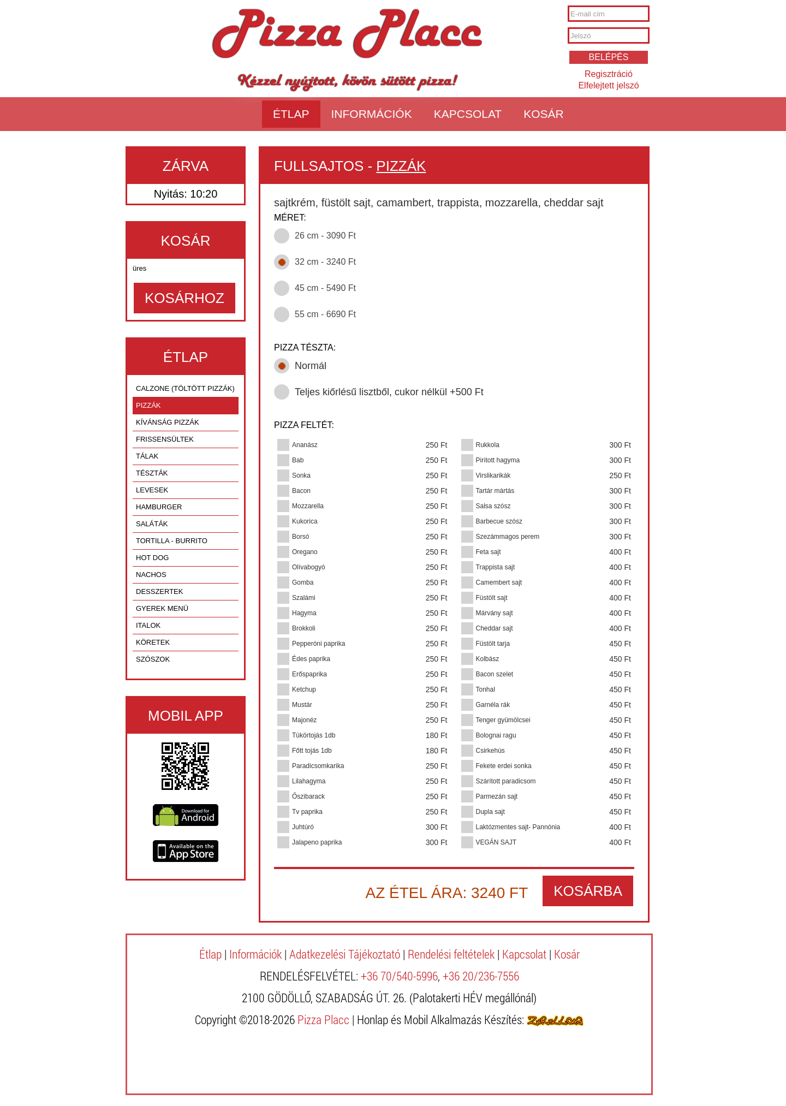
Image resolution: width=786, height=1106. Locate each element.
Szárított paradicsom (506, 781)
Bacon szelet (495, 674)
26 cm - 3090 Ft (325, 235)
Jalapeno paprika (317, 842)
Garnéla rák (493, 705)
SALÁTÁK (152, 524)
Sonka (301, 475)
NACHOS (151, 574)
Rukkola (487, 445)
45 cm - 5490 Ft (325, 288)
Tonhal (485, 689)
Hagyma (304, 613)
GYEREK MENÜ (162, 608)
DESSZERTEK (159, 591)
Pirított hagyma (498, 460)
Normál (310, 365)
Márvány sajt (494, 613)
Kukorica (305, 521)
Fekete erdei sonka (504, 766)
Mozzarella (308, 506)
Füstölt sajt (492, 598)
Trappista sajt (495, 567)
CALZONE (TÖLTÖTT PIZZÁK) (185, 388)
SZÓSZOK (153, 659)
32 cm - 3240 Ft (325, 261)
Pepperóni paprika (318, 643)
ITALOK (148, 625)
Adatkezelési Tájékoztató (344, 954)
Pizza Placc (346, 35)
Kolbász (487, 659)
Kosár (543, 114)
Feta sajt (488, 552)
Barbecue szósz (499, 521)
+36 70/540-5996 (399, 976)
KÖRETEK (153, 642)
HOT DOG (152, 558)
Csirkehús (490, 750)
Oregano (305, 552)
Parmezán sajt (497, 796)
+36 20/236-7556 (481, 976)
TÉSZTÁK (152, 473)
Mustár (302, 705)
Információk (371, 114)
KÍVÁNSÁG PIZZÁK (167, 422)
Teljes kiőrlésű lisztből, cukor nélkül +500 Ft (389, 391)
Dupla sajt (490, 812)
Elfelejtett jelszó (608, 85)
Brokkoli (303, 628)
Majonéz (304, 720)
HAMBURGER (159, 507)
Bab (297, 460)
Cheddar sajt (494, 628)
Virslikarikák (493, 475)
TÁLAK (147, 456)
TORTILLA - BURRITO (171, 541)
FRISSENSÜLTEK (165, 439)
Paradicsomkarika (318, 766)
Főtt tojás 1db (312, 750)
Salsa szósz (493, 506)
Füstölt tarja (493, 643)
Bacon (301, 491)
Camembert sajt (499, 582)
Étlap (291, 114)
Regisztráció (609, 74)
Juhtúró (303, 827)
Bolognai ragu (496, 735)
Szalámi (303, 598)
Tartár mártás (495, 491)
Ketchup (304, 689)
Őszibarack (308, 796)
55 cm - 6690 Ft (325, 314)
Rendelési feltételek (451, 954)
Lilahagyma (308, 781)
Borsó (300, 536)
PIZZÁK (148, 405)
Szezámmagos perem (508, 536)
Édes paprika (311, 659)
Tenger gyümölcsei (503, 720)
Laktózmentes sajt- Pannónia (518, 827)
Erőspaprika (309, 674)
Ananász (305, 445)
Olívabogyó (308, 567)
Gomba (302, 582)
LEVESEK (152, 490)
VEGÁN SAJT (496, 842)
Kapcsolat (468, 114)
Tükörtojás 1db (313, 735)
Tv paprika (307, 812)
